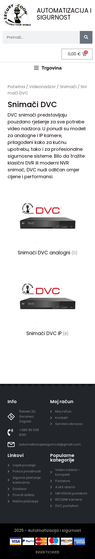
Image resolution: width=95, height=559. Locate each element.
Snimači (68, 87)
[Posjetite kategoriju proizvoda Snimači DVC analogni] (47, 223)
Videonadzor (42, 87)
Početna (16, 87)
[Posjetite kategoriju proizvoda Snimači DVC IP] (47, 303)
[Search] (86, 37)
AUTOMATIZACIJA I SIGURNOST (64, 13)
